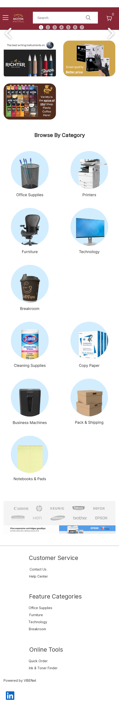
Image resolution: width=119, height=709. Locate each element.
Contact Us (38, 569)
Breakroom (37, 629)
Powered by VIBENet (20, 680)
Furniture (36, 615)
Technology (37, 622)
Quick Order (38, 661)
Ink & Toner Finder (43, 668)
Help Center (38, 576)
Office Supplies (40, 608)
